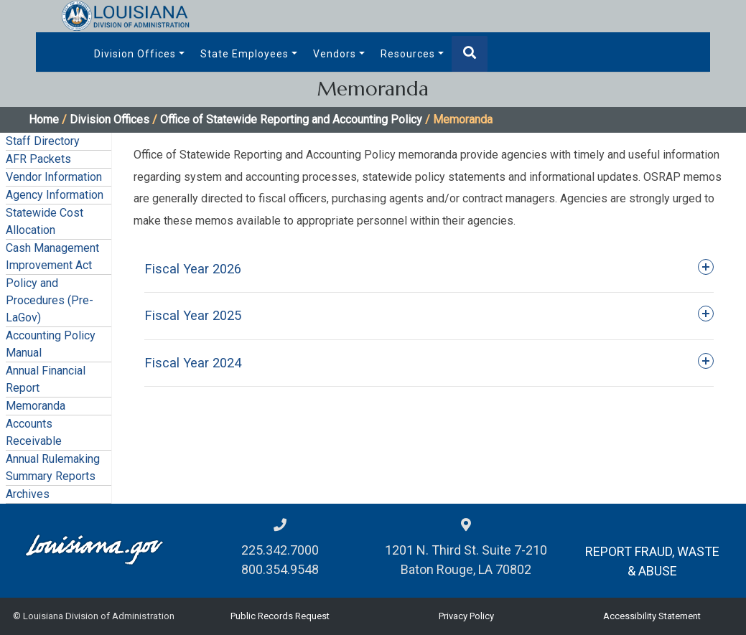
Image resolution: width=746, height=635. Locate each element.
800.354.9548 (280, 569)
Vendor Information (54, 177)
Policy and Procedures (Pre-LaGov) (49, 300)
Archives (28, 494)
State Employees (244, 54)
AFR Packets (38, 159)
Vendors (334, 54)
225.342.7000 (280, 550)
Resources (408, 54)
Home (44, 119)
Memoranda (35, 406)
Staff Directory (43, 141)
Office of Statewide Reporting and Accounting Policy (291, 119)
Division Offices (135, 54)
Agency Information (54, 195)
